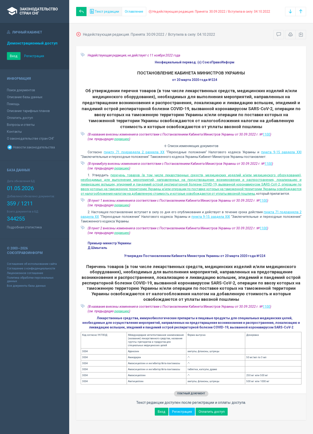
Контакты (14, 131)
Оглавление (134, 11)
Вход (14, 56)
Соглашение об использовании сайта (32, 264)
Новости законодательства (31, 147)
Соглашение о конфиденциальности (31, 268)
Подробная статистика (24, 227)
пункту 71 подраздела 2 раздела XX (134, 152)
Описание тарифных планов (28, 111)
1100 (266, 134)
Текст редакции (104, 11)
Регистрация (34, 56)
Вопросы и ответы (21, 125)
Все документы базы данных (26, 285)
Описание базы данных (24, 97)
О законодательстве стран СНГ (30, 138)
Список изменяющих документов (191, 146)
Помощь (13, 104)
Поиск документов (21, 90)
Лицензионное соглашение (25, 273)
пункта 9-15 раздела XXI (281, 152)
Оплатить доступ (20, 118)
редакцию (121, 139)
